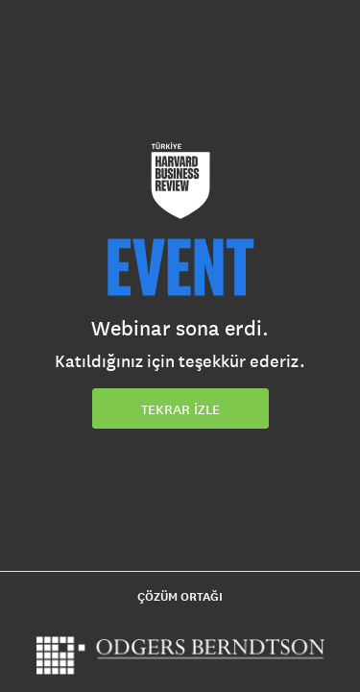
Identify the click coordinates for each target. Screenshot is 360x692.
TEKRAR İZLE (180, 409)
